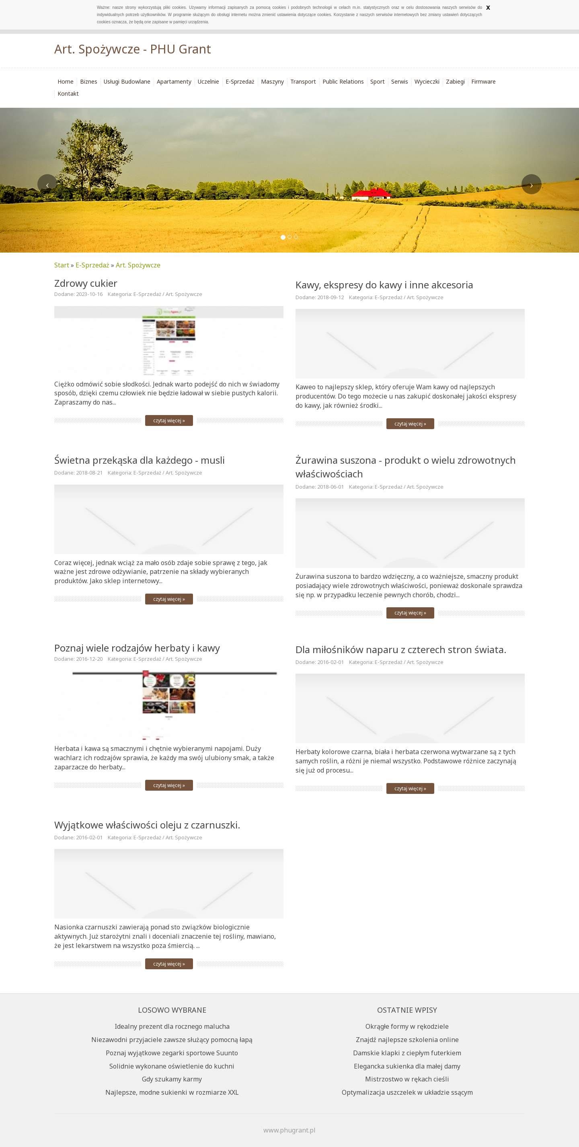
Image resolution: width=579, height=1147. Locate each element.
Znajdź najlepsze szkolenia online (407, 1039)
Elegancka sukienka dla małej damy (407, 1066)
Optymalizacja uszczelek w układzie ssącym (407, 1092)
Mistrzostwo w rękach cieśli (407, 1079)
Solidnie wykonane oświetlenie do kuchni (171, 1066)
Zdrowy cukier (85, 283)
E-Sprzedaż (92, 265)
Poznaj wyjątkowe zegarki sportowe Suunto (172, 1052)
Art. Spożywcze (138, 265)
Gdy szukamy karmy (172, 1079)
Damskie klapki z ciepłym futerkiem (407, 1052)
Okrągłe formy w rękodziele (407, 1026)
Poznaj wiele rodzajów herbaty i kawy (137, 647)
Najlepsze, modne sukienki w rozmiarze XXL (172, 1092)
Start (61, 265)
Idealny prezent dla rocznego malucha (172, 1026)
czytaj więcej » (169, 420)
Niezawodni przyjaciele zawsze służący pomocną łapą (172, 1039)
